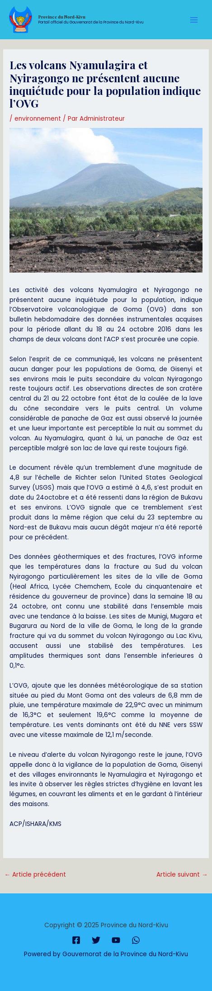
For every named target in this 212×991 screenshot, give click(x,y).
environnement (37, 118)
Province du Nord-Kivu (61, 16)
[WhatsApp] (136, 940)
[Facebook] (76, 940)
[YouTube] (116, 940)
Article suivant (182, 874)
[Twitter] (96, 940)
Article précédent (35, 874)
